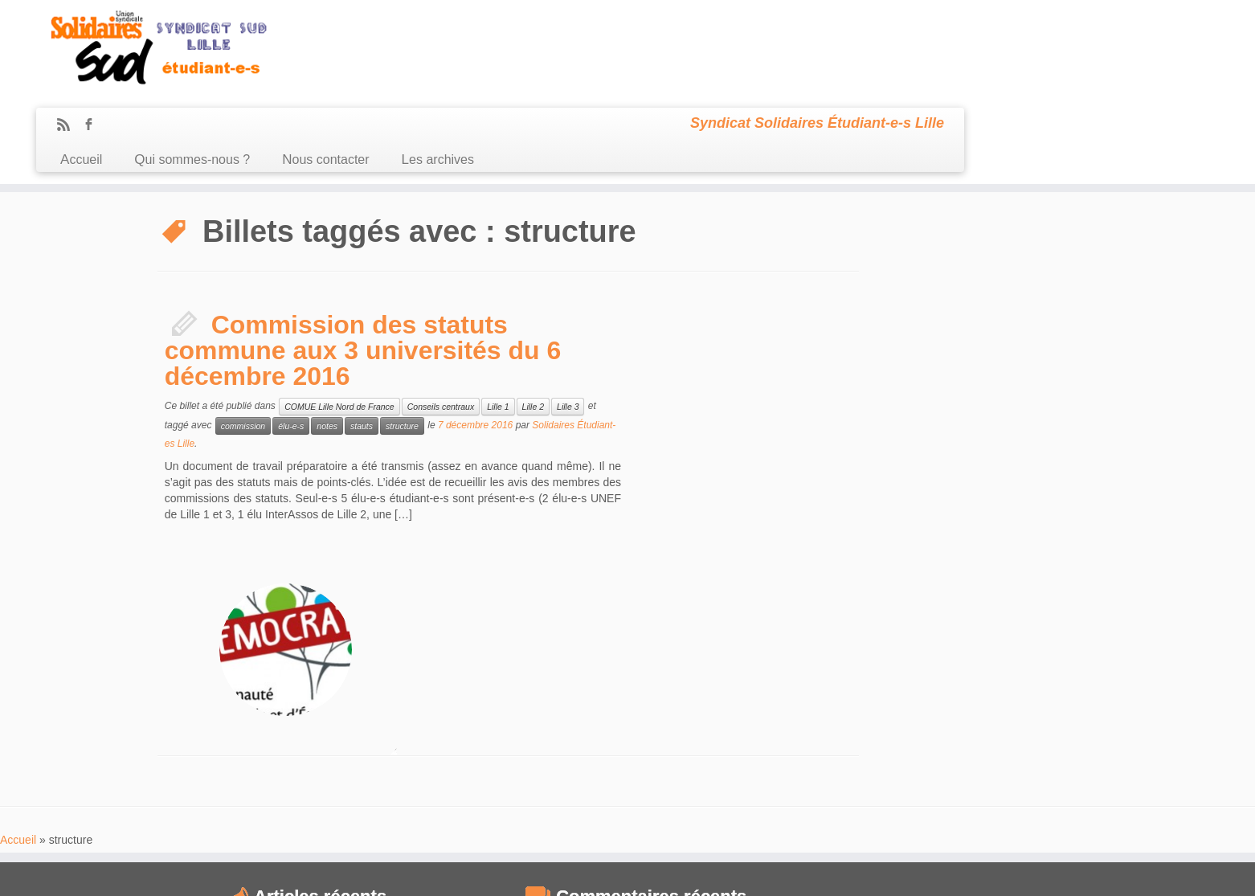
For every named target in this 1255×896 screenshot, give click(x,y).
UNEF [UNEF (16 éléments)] (1034, 794)
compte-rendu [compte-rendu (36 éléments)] (858, 675)
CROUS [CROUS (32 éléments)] (962, 694)
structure (402, 338)
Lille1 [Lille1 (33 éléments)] (944, 736)
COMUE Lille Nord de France (339, 319)
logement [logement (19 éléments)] (1061, 737)
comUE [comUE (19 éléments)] (942, 677)
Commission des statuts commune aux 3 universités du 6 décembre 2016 (363, 263)
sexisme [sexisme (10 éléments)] (877, 795)
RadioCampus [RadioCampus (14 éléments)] (980, 776)
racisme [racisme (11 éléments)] (925, 776)
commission (243, 338)
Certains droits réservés (635, 872)
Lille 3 (567, 319)
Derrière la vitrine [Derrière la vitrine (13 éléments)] (1038, 696)
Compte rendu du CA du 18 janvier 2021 (247, 672)
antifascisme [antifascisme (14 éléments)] (831, 637)
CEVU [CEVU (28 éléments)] (858, 656)
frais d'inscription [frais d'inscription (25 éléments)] (977, 713)
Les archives (727, 63)
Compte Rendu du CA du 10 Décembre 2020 (257, 690)
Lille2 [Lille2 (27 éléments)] (987, 735)
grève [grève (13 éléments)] (813, 738)
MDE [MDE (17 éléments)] (973, 757)
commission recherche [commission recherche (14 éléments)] (940, 658)
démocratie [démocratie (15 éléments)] (829, 715)
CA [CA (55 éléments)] (816, 654)
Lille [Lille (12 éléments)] (911, 738)
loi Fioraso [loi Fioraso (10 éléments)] (820, 758)
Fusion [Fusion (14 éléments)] (1056, 715)
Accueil (371, 63)
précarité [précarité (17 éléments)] (880, 776)
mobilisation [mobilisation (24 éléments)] (1032, 756)
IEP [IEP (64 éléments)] (880, 733)
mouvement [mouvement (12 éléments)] (826, 777)
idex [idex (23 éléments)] (844, 736)
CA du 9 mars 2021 (206, 653)
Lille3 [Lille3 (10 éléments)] (1020, 738)
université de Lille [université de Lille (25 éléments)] (919, 812)
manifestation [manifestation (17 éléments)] (918, 757)
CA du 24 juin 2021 (206, 635)
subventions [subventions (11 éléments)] (921, 795)
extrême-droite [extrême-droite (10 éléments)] (889, 716)
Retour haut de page (1057, 872)
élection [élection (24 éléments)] (1010, 812)
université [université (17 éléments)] (827, 813)
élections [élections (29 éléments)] (834, 830)
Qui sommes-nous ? (482, 63)
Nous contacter (615, 63)
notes (327, 338)
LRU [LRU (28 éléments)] (860, 756)
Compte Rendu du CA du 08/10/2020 (241, 709)
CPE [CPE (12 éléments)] (916, 696)
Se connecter (716, 872)
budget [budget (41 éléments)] (1051, 634)
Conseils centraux (440, 319)
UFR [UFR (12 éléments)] (1004, 795)
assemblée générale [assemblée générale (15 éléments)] (918, 637)
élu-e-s (291, 338)
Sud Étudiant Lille (548, 872)
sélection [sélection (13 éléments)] (970, 795)
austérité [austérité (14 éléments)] (996, 637)
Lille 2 (533, 319)
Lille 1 (498, 319)
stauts (361, 338)
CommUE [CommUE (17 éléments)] (1028, 658)
